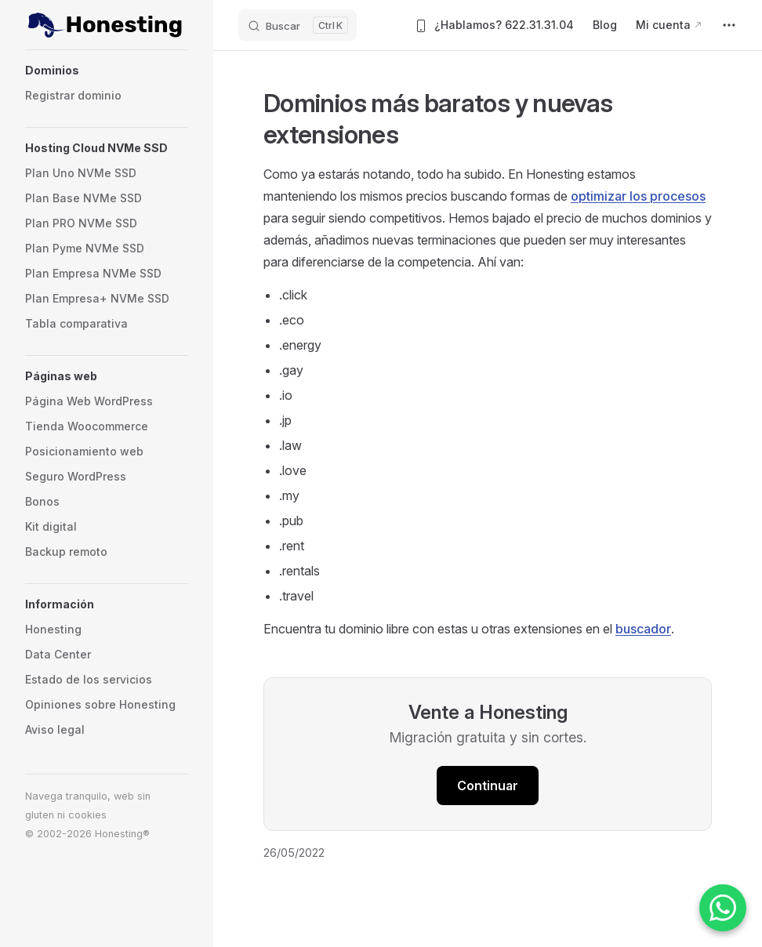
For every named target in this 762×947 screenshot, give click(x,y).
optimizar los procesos (638, 196)
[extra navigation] (729, 25)
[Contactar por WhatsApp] (722, 907)
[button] (106, 70)
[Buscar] (297, 25)
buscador (643, 629)
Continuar (487, 785)
